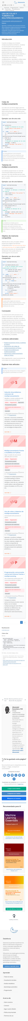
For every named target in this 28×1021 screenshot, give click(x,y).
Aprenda (6, 7)
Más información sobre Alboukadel (17, 750)
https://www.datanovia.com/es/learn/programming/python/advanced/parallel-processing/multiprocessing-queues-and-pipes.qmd (14, 662)
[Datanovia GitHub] (7, 5)
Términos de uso (8, 1016)
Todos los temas (8, 977)
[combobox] (24, 5)
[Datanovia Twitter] (3, 5)
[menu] (3, 2)
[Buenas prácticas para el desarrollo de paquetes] (17, 700)
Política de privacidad (9, 1012)
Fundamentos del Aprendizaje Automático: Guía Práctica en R (14, 825)
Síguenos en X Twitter (14, 793)
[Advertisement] (14, 83)
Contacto (6, 1005)
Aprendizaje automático (10, 987)
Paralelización (16, 9)
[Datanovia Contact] (9, 5)
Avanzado (8, 9)
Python (22, 7)
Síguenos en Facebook (14, 798)
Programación (14, 7)
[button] (2, 9)
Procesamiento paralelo (10, 405)
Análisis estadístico (8, 983)
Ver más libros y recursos (14, 909)
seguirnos (20, 784)
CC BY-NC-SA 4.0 (5, 630)
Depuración (21, 402)
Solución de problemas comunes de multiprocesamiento (12, 394)
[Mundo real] (5, 700)
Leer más (7, 432)
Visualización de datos (9, 980)
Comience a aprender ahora (11, 966)
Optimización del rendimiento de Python (13, 407)
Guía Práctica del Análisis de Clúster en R (14, 857)
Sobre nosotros (8, 1002)
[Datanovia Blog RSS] (11, 5)
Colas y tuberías (9, 10)
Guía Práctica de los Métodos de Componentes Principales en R (14, 890)
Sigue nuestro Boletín (14, 788)
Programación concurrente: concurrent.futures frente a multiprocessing (14, 574)
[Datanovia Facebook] (5, 5)
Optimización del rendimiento (12, 463)
